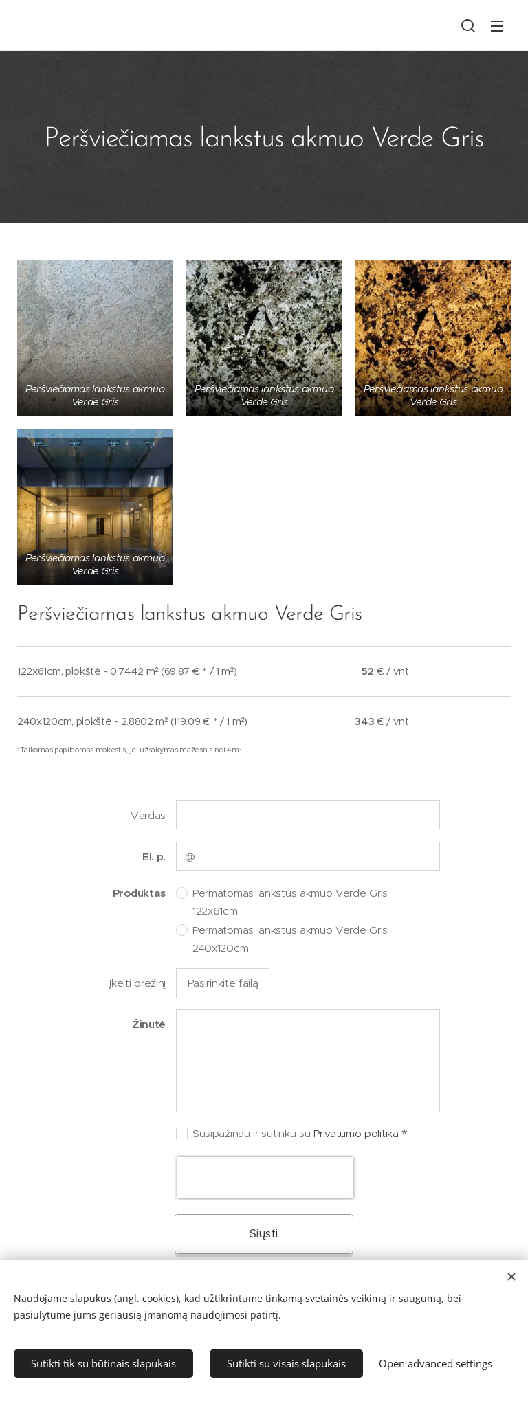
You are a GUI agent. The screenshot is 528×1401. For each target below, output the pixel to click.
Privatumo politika (356, 1133)
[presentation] (265, 1177)
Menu (497, 26)
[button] (468, 25)
